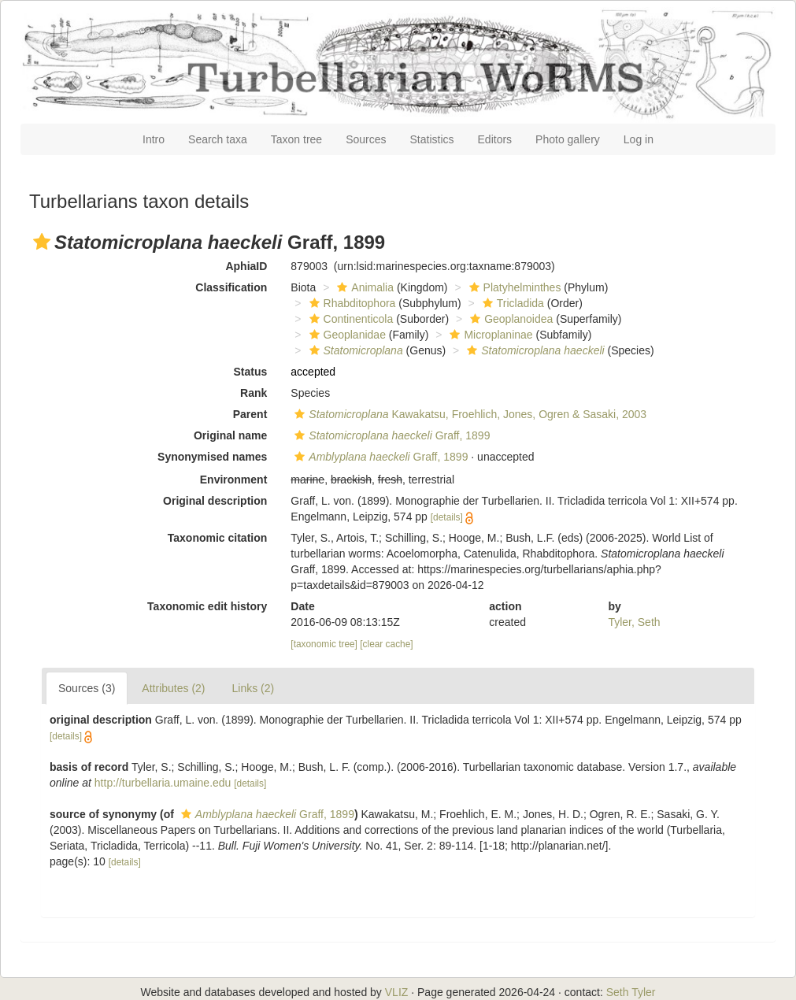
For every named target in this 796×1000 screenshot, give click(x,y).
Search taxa (217, 139)
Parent (250, 414)
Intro (154, 139)
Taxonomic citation (218, 537)
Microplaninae (489, 334)
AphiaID (246, 266)
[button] (41, 241)
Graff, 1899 (390, 435)
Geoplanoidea (509, 319)
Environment (234, 479)
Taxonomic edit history (207, 606)
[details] (447, 517)
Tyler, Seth (634, 622)
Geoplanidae (345, 334)
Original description (215, 500)
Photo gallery (567, 139)
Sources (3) (86, 688)
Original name (230, 435)
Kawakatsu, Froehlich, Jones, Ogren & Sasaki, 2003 (468, 414)
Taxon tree (296, 139)
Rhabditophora (350, 303)
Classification (231, 287)
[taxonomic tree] (324, 644)
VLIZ (397, 992)
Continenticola (349, 319)
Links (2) (253, 688)
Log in (638, 139)
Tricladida (511, 303)
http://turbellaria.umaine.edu (162, 782)
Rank (253, 393)
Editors (495, 139)
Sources (366, 139)
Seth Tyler (631, 992)
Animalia (363, 287)
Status (251, 371)
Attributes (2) (173, 688)
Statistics (432, 139)
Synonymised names (212, 456)
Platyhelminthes (513, 287)
